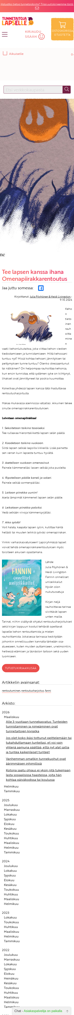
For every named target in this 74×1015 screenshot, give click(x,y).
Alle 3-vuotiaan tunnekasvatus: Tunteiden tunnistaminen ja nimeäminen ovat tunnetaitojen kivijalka (36, 680)
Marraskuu (12, 763)
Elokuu (9, 777)
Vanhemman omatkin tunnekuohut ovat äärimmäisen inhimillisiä (36, 715)
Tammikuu (12, 745)
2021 (5, 969)
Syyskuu (10, 773)
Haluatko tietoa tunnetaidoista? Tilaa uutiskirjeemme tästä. (37, 4)
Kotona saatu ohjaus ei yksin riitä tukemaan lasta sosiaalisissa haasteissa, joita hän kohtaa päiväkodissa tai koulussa (38, 729)
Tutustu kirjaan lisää (20, 622)
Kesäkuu (10, 782)
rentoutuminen (11, 644)
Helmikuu (11, 740)
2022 (5, 904)
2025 (5, 754)
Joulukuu (11, 758)
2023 (5, 866)
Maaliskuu (11, 671)
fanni (48, 644)
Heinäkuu (11, 932)
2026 (5, 666)
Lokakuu (10, 768)
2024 (5, 815)
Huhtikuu (11, 791)
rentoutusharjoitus (32, 644)
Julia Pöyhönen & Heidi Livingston (50, 251)
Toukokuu (11, 787)
